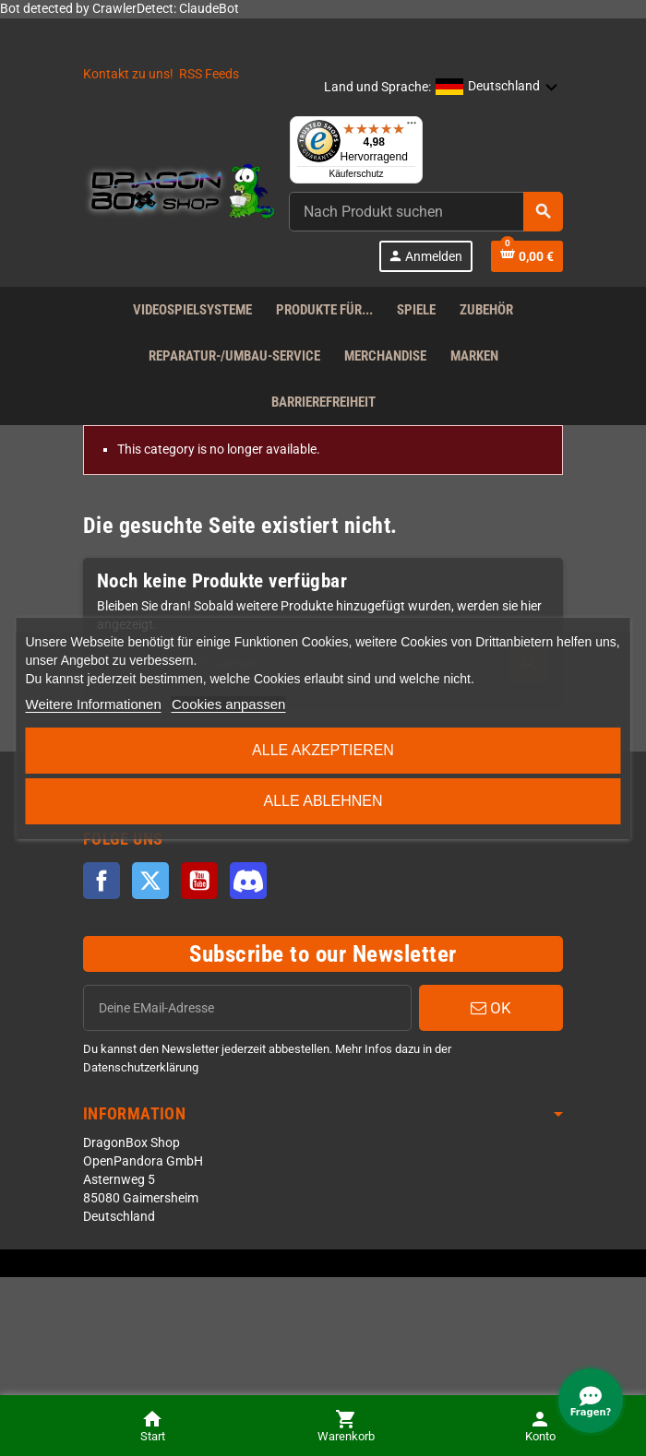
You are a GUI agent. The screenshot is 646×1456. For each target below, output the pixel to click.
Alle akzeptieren (323, 750)
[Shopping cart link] (527, 256)
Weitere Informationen (94, 704)
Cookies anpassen (228, 704)
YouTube (199, 880)
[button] (497, 88)
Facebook (101, 880)
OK (491, 1008)
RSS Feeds (209, 74)
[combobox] (426, 211)
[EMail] (247, 1008)
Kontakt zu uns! (128, 74)
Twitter (150, 880)
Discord (248, 880)
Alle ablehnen (323, 801)
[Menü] (412, 127)
